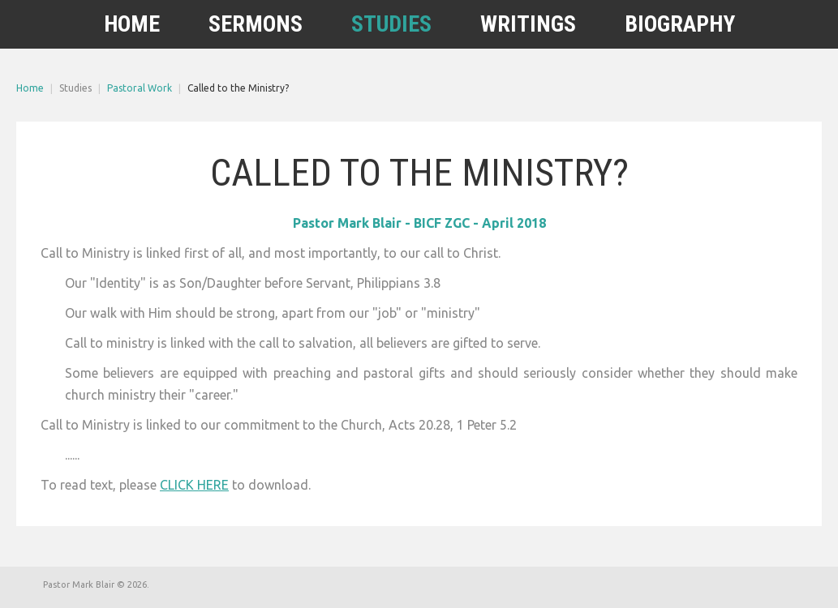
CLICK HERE (194, 484)
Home (30, 88)
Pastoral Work (139, 88)
